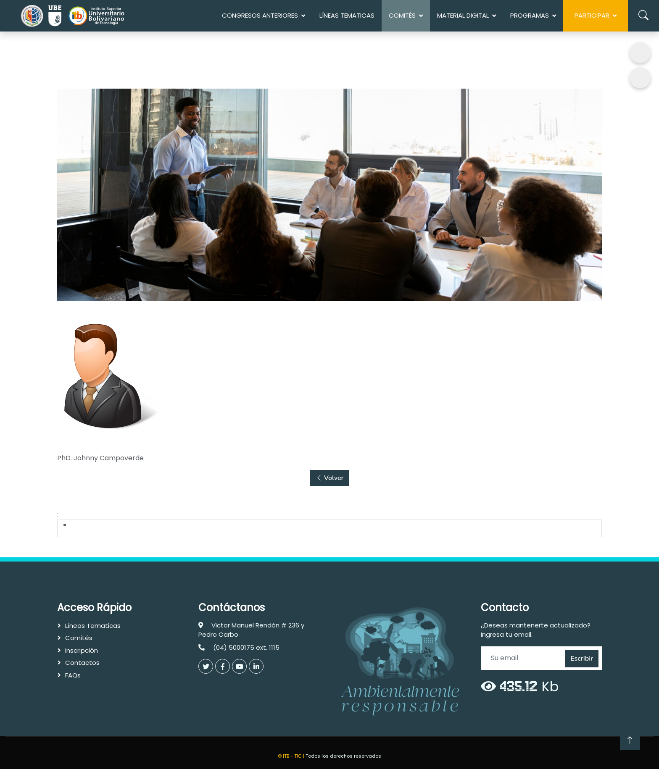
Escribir (581, 658)
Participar (592, 15)
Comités (78, 637)
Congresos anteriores (260, 15)
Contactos (82, 662)
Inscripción (81, 650)
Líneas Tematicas (346, 15)
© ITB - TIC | (292, 756)
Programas (529, 15)
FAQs (73, 675)
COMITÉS (402, 15)
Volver (330, 478)
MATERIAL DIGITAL (463, 15)
